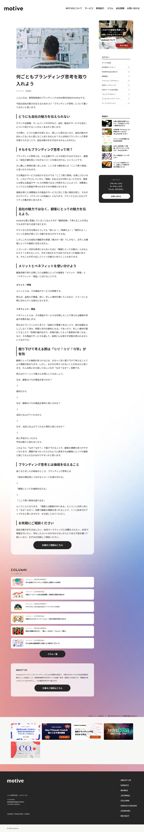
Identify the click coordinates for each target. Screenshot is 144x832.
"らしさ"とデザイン (116, 94)
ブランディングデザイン (116, 80)
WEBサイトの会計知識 (116, 89)
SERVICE (125, 785)
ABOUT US (126, 780)
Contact (27, 814)
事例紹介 (100, 8)
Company (10, 814)
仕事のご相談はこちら (52, 545)
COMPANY (125, 810)
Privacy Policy (19, 814)
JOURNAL (100, 716)
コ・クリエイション (116, 103)
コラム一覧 (52, 654)
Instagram (12, 809)
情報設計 (116, 76)
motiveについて (74, 8)
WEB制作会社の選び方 (116, 71)
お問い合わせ (133, 8)
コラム (110, 8)
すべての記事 (106, 63)
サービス (89, 8)
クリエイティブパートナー (116, 98)
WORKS (124, 790)
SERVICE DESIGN (129, 805)
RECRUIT (125, 815)
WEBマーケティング (116, 85)
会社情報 (120, 8)
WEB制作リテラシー (116, 67)
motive (90, 716)
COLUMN (125, 800)
